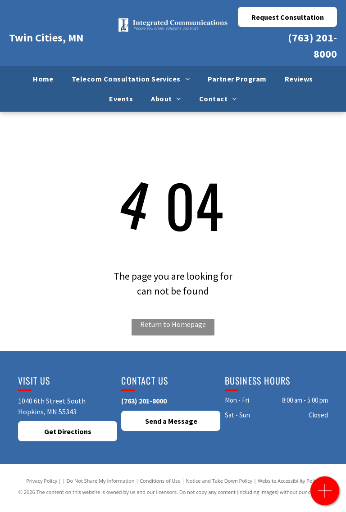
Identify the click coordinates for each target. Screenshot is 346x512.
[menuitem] (43, 79)
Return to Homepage (173, 324)
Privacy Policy (41, 480)
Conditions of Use (160, 480)
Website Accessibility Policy (289, 480)
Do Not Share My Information (101, 480)
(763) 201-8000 (144, 400)
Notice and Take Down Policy (219, 480)
